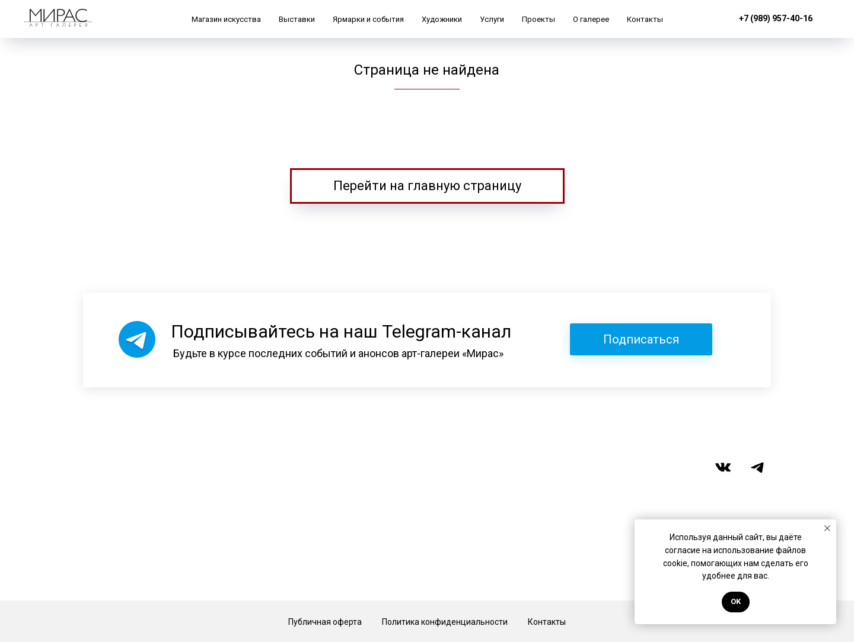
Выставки (297, 19)
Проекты (538, 19)
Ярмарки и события (368, 19)
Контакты (645, 19)
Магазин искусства (226, 19)
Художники (442, 19)
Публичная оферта (325, 622)
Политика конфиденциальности (445, 622)
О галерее (591, 19)
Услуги (492, 19)
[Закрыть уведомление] (827, 528)
